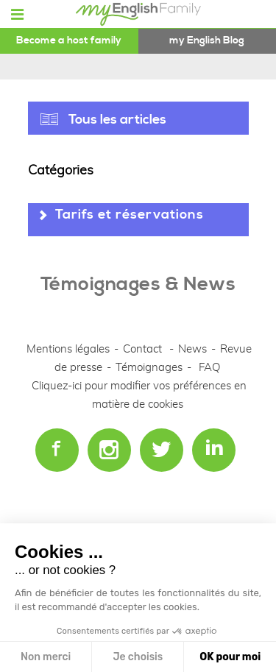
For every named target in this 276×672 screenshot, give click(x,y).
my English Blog (206, 40)
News (194, 349)
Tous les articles (117, 119)
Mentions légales (68, 349)
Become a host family (68, 40)
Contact (142, 349)
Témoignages (149, 367)
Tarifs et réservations (129, 214)
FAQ (209, 367)
